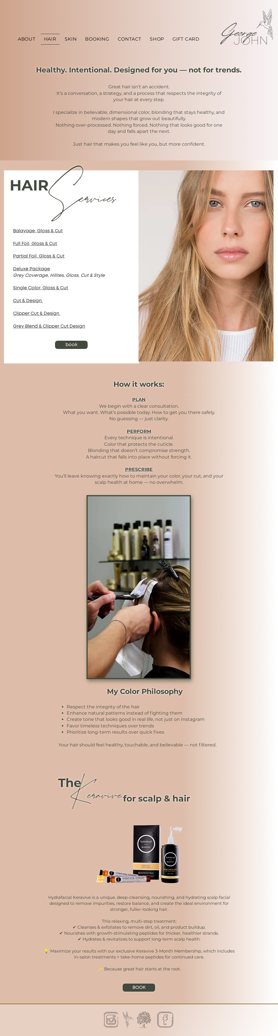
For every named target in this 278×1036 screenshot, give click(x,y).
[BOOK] (138, 987)
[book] (71, 344)
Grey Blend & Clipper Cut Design (49, 326)
